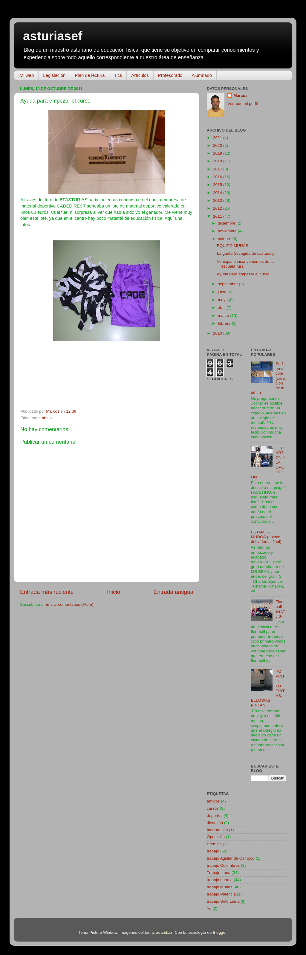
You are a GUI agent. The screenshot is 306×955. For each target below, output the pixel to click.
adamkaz (164, 932)
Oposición (216, 837)
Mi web (27, 75)
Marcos (240, 95)
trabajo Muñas (219, 887)
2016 (218, 177)
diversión (215, 822)
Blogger (220, 932)
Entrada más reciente (47, 592)
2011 (218, 216)
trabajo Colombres (223, 865)
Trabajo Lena (218, 872)
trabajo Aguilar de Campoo (231, 858)
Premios (214, 844)
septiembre (228, 284)
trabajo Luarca (219, 880)
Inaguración (217, 830)
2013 (218, 200)
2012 (218, 208)
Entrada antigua (173, 592)
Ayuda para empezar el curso (243, 274)
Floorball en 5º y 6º (280, 609)
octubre (225, 239)
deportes (215, 815)
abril (222, 307)
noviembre (228, 231)
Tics (118, 75)
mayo (223, 300)
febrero (225, 323)
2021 (218, 137)
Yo (209, 908)
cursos (213, 808)
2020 (218, 145)
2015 (218, 184)
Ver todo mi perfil (242, 103)
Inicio (113, 592)
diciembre (227, 223)
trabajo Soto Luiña (223, 901)
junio (222, 292)
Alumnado (202, 75)
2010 (218, 333)
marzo (224, 315)
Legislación (54, 75)
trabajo (45, 418)
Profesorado (170, 75)
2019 (218, 153)
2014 (218, 192)
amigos (213, 801)
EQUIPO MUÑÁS (232, 245)
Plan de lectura (90, 75)
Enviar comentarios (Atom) (70, 604)
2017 (218, 169)
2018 (218, 161)
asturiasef (52, 36)
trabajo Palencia (221, 894)
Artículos (140, 75)
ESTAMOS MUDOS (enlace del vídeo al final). (267, 537)
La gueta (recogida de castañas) (246, 253)
